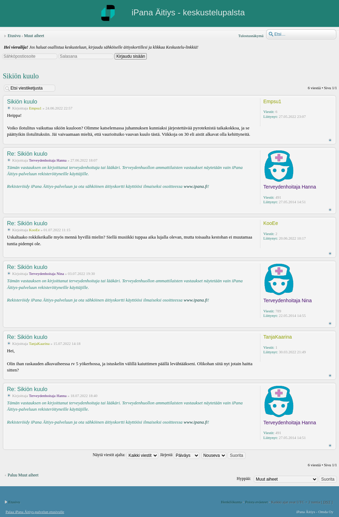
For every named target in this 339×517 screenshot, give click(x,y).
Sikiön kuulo (21, 76)
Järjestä (180, 454)
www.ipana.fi (195, 186)
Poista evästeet (256, 502)
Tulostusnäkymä (251, 36)
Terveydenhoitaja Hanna (48, 160)
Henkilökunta (231, 502)
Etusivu (14, 35)
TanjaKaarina (39, 343)
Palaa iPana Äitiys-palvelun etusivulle (35, 512)
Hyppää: (244, 478)
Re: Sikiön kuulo (27, 154)
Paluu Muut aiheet (23, 475)
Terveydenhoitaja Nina (46, 273)
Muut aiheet (34, 35)
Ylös (330, 140)
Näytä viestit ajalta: (125, 454)
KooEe (34, 230)
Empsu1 (35, 108)
